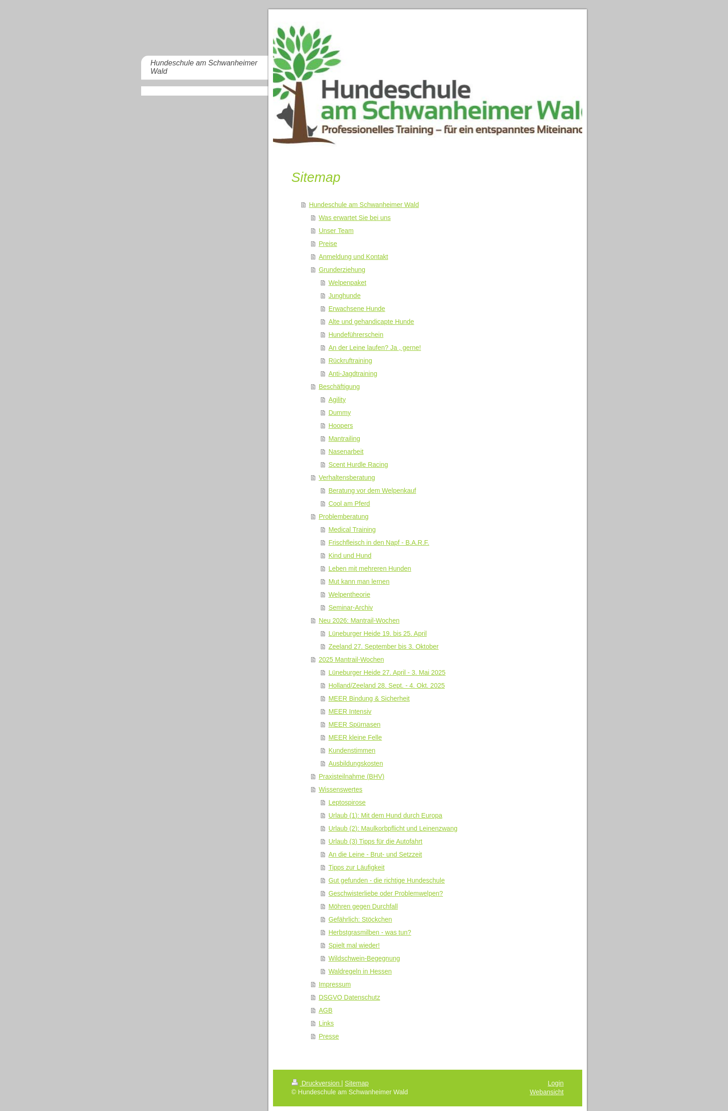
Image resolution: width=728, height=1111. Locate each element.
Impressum (334, 984)
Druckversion (316, 1083)
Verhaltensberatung (346, 477)
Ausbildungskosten (355, 763)
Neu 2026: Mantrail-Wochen (358, 620)
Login (556, 1083)
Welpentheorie (349, 594)
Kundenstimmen (351, 750)
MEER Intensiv (349, 711)
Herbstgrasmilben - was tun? (369, 932)
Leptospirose (346, 802)
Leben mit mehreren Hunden (369, 568)
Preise (327, 243)
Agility (336, 399)
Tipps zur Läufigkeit (356, 867)
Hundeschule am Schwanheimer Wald (364, 204)
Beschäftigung (339, 386)
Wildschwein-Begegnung (364, 958)
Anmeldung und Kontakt (353, 256)
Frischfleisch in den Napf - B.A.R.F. (378, 542)
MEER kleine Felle (355, 737)
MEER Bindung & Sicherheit (369, 698)
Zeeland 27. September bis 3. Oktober (383, 646)
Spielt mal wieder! (354, 945)
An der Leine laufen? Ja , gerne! (374, 347)
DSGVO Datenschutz (349, 997)
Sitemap (357, 1083)
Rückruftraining (350, 360)
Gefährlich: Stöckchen (360, 919)
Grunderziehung (341, 269)
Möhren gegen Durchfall (362, 906)
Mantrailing (344, 438)
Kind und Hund (349, 555)
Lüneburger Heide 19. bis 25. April (377, 633)
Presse (328, 1036)
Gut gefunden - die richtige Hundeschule (386, 880)
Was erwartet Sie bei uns (354, 217)
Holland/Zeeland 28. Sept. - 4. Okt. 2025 (386, 685)
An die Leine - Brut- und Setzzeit (375, 854)
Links (326, 1023)
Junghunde (344, 295)
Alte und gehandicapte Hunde (371, 321)
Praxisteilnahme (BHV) (351, 776)
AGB (325, 1010)
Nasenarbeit (346, 451)
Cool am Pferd (349, 503)
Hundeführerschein (355, 334)
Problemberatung (343, 516)
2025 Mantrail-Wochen (351, 659)
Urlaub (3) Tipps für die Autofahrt (375, 841)
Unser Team (335, 230)
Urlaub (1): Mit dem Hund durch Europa (385, 815)
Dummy (339, 412)
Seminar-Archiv (350, 607)
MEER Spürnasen (354, 724)
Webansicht (547, 1092)
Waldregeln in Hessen (359, 971)
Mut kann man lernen (359, 581)
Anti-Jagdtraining (352, 373)
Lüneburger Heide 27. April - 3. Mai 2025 (386, 672)
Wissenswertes (340, 789)
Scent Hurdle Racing (358, 464)
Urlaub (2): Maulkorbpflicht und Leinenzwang (392, 828)
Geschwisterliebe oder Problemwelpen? (385, 893)
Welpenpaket (347, 282)
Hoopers (340, 425)
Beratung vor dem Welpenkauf (372, 490)
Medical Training (352, 529)
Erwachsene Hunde (356, 308)
